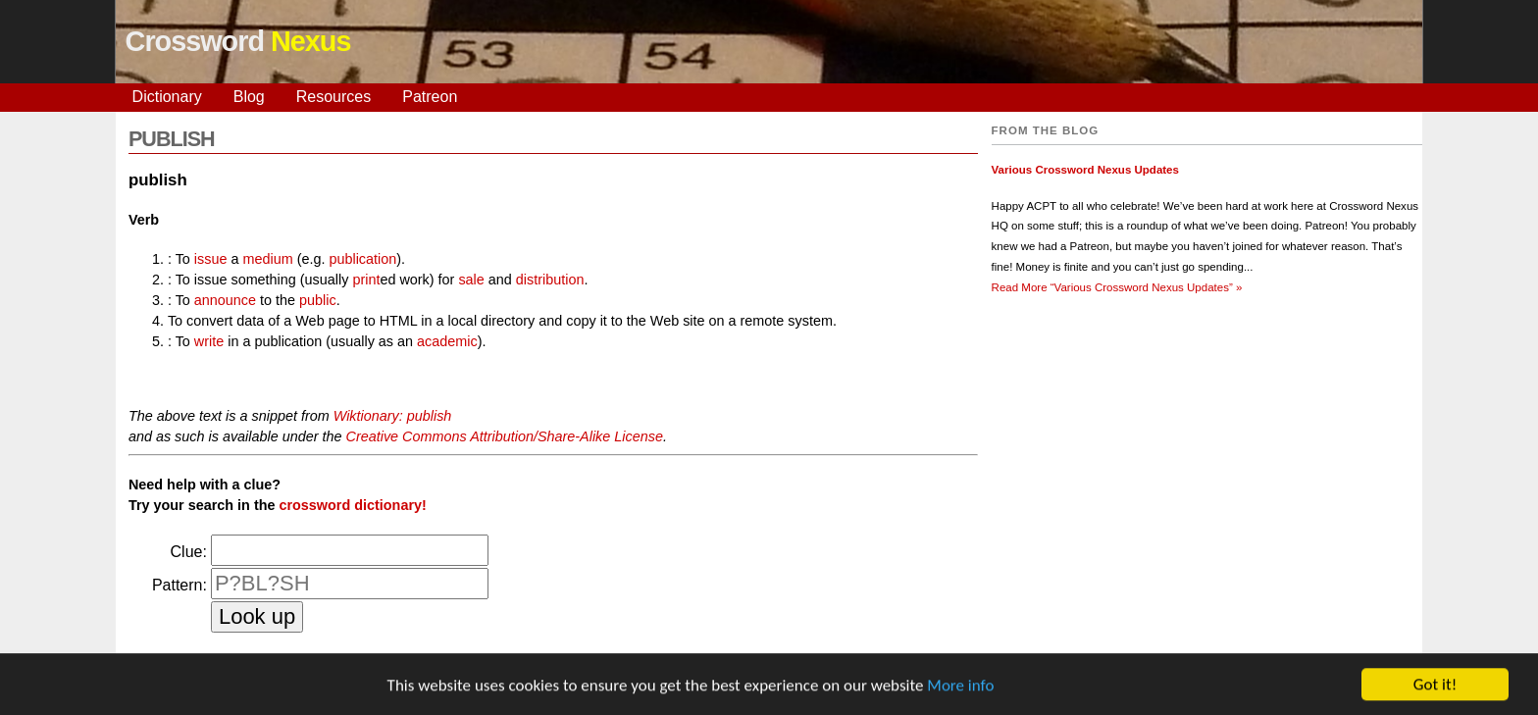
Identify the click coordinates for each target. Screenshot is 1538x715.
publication (362, 259)
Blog (249, 96)
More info (960, 686)
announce (225, 300)
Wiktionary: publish (392, 416)
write (209, 341)
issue (211, 259)
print (366, 279)
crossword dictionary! (352, 505)
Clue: (189, 551)
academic (447, 341)
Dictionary (167, 96)
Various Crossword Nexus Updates (1085, 170)
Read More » (1117, 287)
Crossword (238, 41)
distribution (550, 279)
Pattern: (179, 585)
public (317, 300)
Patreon (429, 96)
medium (267, 259)
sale (471, 279)
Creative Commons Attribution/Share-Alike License (504, 436)
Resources (333, 96)
